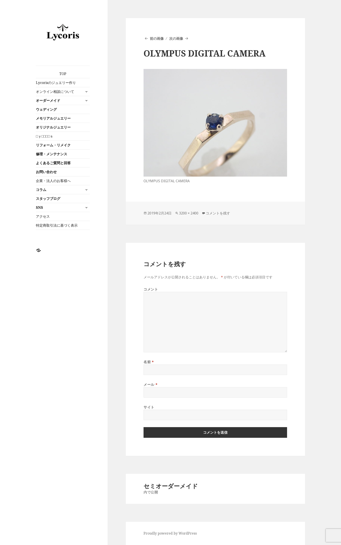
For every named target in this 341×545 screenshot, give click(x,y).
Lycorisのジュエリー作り (56, 82)
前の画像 (157, 38)
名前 (149, 361)
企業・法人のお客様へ (53, 180)
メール (150, 384)
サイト (149, 407)
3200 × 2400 (188, 213)
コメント (151, 289)
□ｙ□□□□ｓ (44, 136)
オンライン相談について (55, 91)
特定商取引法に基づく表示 (57, 225)
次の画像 (176, 38)
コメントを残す (218, 213)
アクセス (43, 216)
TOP (62, 73)
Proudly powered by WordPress (170, 533)
